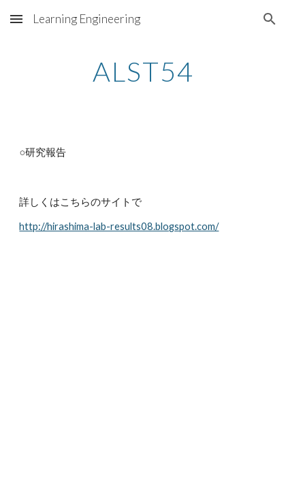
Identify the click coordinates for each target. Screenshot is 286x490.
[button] (16, 18)
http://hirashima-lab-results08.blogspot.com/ (119, 226)
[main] (143, 71)
